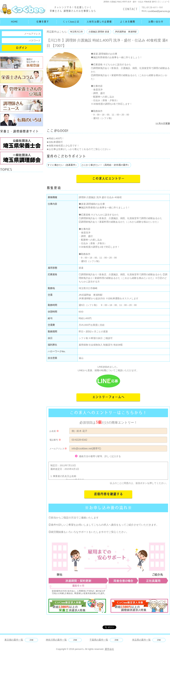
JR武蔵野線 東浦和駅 (126, 31)
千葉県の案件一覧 (98, 639)
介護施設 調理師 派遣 (99, 31)
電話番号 (53, 440)
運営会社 (109, 649)
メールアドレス (56, 448)
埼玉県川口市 (76, 31)
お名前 (52, 431)
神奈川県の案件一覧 (56, 639)
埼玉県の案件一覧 (141, 639)
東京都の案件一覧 (13, 639)
